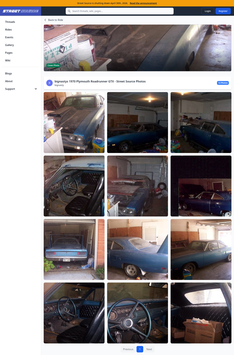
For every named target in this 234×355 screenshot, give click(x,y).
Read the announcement (143, 3)
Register (223, 11)
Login (208, 11)
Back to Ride (53, 20)
